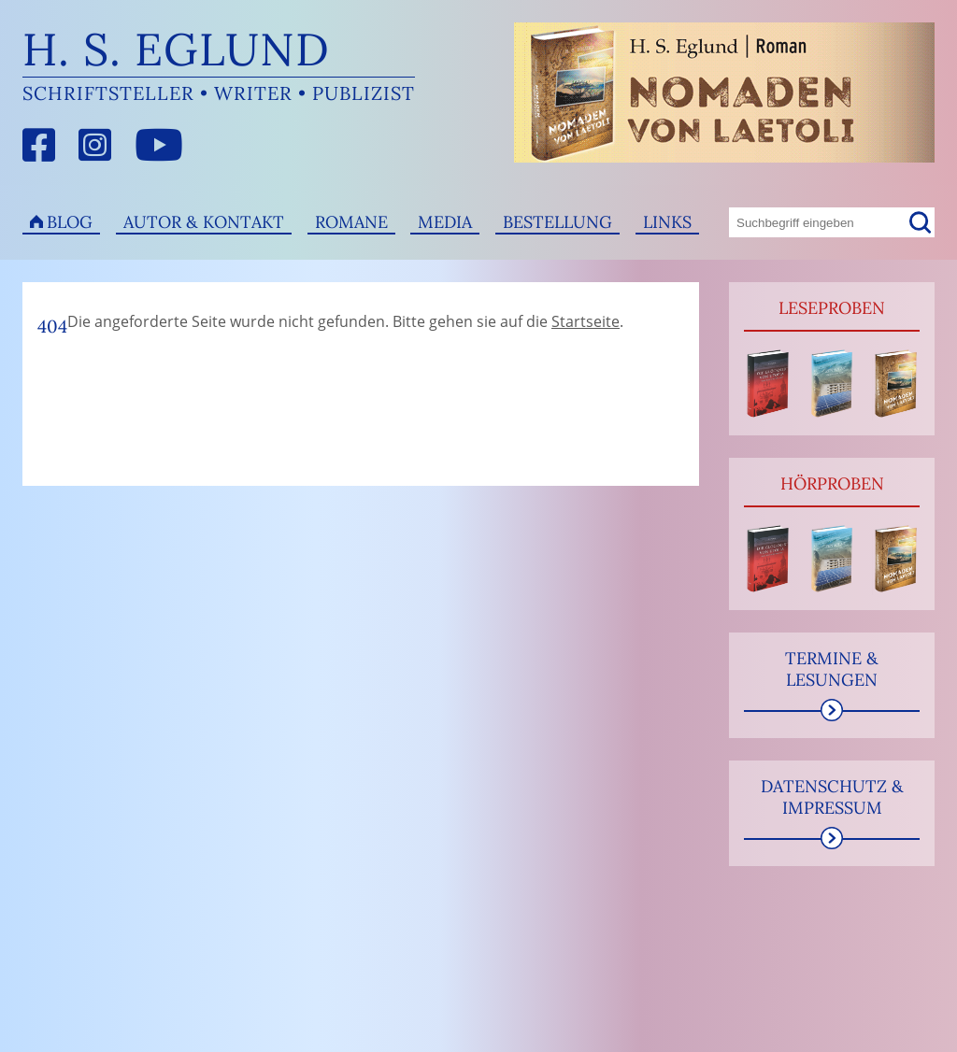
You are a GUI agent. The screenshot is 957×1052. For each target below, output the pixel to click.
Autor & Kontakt (203, 222)
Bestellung (557, 222)
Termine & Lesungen (831, 668)
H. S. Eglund (176, 49)
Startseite (585, 321)
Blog (70, 222)
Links (667, 222)
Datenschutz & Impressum (832, 796)
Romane (351, 222)
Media (445, 222)
